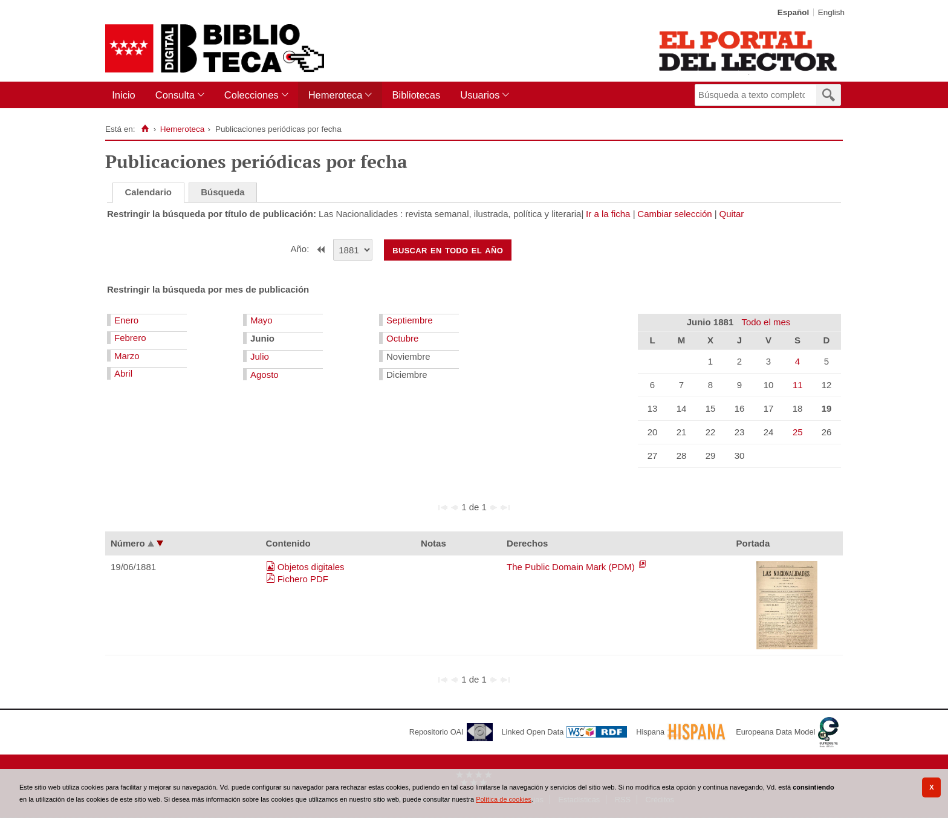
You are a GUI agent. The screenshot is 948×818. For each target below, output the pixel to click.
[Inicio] (145, 129)
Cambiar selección (674, 214)
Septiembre (409, 320)
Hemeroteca (335, 94)
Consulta (175, 94)
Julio (259, 356)
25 (798, 432)
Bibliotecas (416, 94)
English (831, 12)
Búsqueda (223, 192)
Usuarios (479, 94)
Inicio (123, 94)
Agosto (264, 374)
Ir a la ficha (608, 214)
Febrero (130, 338)
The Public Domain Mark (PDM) (572, 567)
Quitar (731, 214)
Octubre (402, 338)
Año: (301, 249)
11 (798, 385)
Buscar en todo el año (447, 250)
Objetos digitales (311, 567)
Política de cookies (503, 799)
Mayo (261, 320)
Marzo (127, 356)
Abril (123, 373)
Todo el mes (765, 322)
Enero (126, 320)
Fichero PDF (303, 579)
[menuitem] (126, 95)
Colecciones (251, 94)
